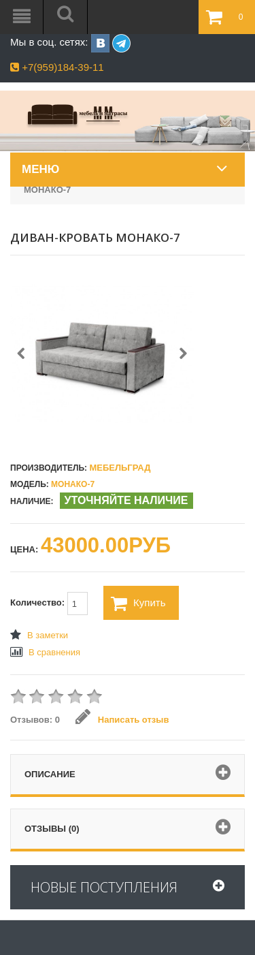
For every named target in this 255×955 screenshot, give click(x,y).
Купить (138, 603)
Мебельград (119, 468)
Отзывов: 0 (35, 720)
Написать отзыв (122, 720)
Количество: (49, 603)
